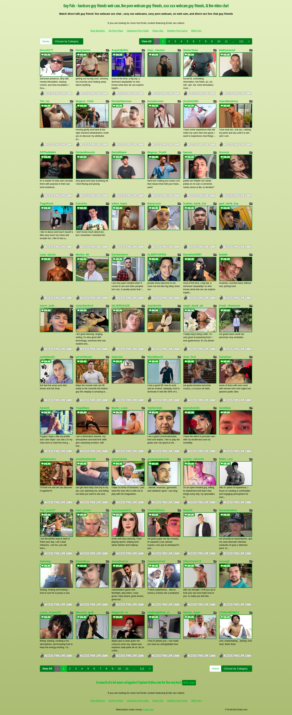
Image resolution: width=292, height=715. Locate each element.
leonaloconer (155, 101)
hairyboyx (225, 356)
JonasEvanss (120, 561)
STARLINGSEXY (229, 612)
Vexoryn (224, 152)
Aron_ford (189, 356)
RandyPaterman (121, 101)
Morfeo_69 (82, 254)
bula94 (223, 254)
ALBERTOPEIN (156, 254)
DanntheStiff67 (192, 254)
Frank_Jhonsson (229, 305)
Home (45, 41)
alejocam (117, 356)
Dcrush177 (46, 50)
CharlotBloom (156, 510)
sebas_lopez (119, 203)
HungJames (83, 50)
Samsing (45, 561)
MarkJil (187, 510)
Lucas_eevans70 (50, 612)
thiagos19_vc (120, 612)
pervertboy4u (84, 356)
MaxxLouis (154, 203)
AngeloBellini (120, 50)
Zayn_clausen (156, 50)
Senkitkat (225, 407)
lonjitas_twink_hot (194, 203)
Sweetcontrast (156, 561)
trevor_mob (47, 305)
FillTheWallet (48, 152)
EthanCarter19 (192, 561)
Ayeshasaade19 (121, 510)
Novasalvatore (228, 510)
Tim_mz (45, 101)
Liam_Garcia (47, 254)
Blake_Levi (226, 458)
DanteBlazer (119, 152)
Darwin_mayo (191, 612)
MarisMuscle (155, 356)
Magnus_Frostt (156, 152)
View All (146, 41)
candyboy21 (47, 356)
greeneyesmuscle (158, 458)
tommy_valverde (193, 458)
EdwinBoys (83, 561)
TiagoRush (46, 203)
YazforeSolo (154, 407)
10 (218, 41)
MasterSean (190, 50)
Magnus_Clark (85, 101)
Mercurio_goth (85, 612)
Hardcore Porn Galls (138, 30)
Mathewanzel (227, 50)
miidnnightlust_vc (158, 612)
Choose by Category (68, 41)
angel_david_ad (193, 305)
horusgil (224, 561)
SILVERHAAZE (121, 305)
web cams (189, 682)
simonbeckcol (84, 305)
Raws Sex (158, 30)
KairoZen (81, 203)
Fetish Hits (148, 709)
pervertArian (119, 458)
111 (241, 41)
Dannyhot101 (191, 407)
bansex (187, 152)
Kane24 (44, 407)
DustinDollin (191, 101)
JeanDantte (154, 305)
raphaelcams (48, 458)
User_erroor (83, 510)
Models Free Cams (177, 30)
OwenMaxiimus (228, 101)
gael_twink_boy (229, 203)
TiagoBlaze (83, 407)
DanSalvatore (120, 254)
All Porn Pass (116, 30)
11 (226, 41)
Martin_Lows (120, 407)
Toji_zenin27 (47, 510)
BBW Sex (196, 30)
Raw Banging (97, 30)
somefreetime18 (86, 458)
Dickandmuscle (85, 152)
